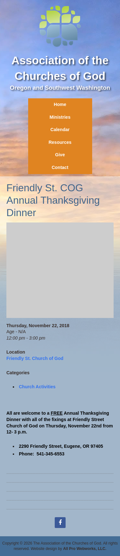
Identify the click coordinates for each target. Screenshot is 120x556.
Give (60, 154)
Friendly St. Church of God (34, 358)
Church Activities (37, 386)
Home (60, 104)
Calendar (60, 129)
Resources (60, 142)
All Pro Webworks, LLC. (84, 548)
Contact (60, 167)
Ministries (60, 117)
